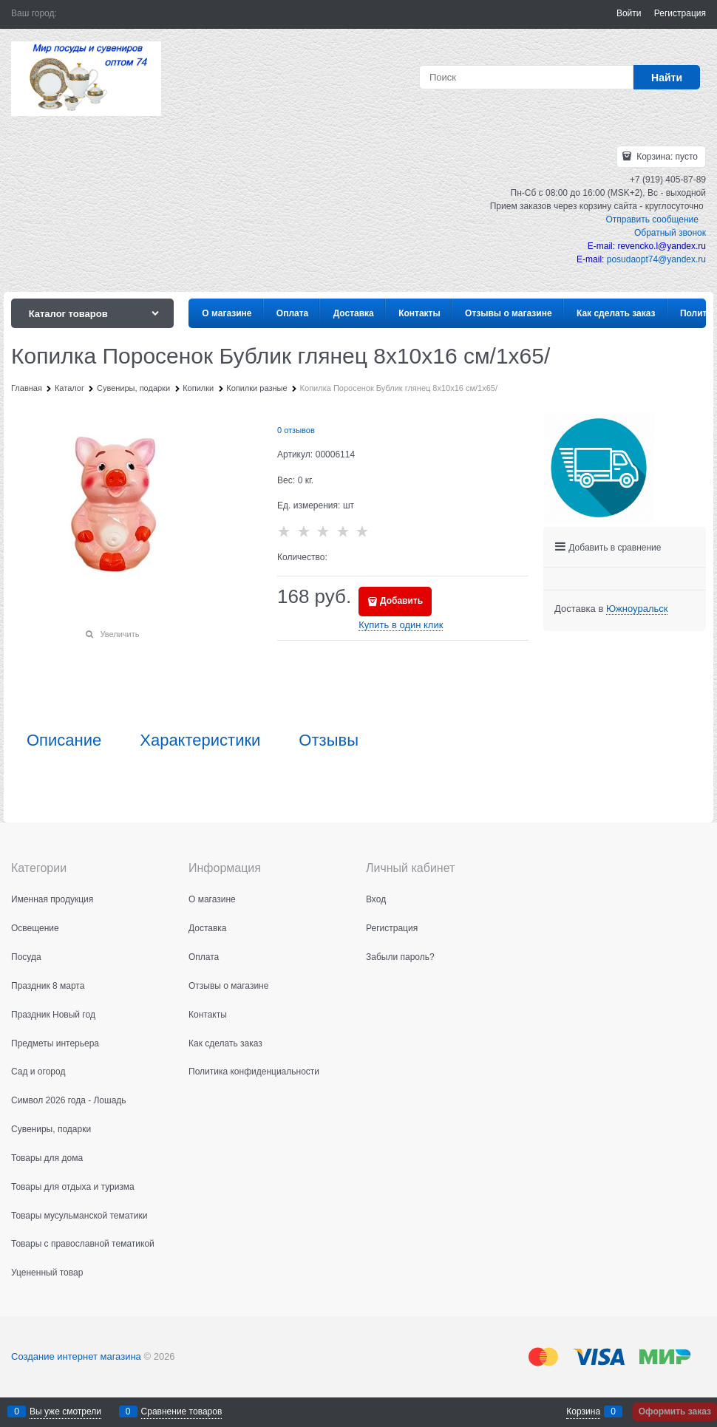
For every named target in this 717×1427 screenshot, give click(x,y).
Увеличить (119, 634)
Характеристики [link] (200, 740)
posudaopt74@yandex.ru (656, 259)
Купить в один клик (400, 624)
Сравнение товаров (181, 1411)
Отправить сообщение (652, 219)
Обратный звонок (670, 233)
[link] (636, 609)
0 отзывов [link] (296, 430)
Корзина (583, 1411)
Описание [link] (64, 740)
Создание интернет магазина (76, 1356)
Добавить (401, 601)
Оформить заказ (675, 1411)
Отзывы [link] (328, 740)
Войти (629, 13)
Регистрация (680, 13)
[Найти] (666, 77)
